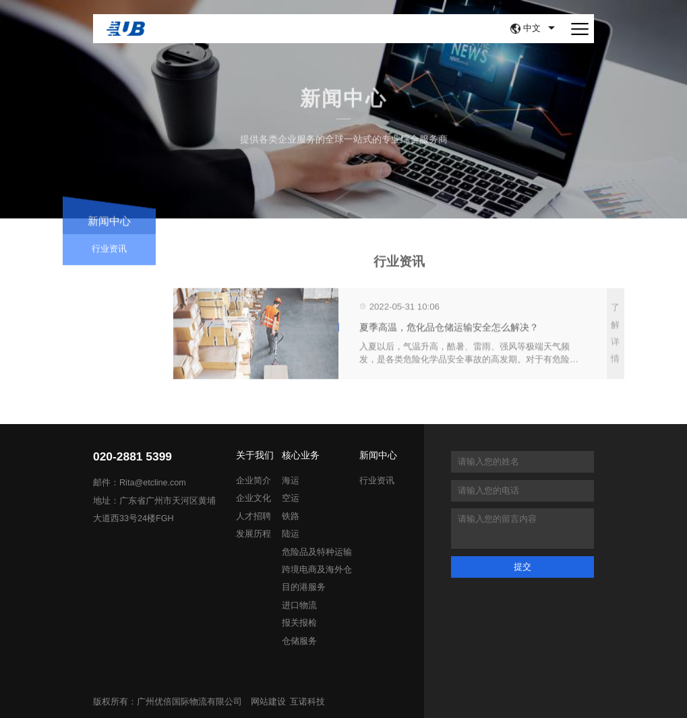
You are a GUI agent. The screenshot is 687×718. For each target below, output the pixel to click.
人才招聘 (253, 516)
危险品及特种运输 (317, 552)
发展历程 (253, 534)
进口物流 (299, 605)
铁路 (290, 516)
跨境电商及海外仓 (317, 569)
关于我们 (255, 455)
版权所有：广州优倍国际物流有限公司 (167, 702)
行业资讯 (109, 254)
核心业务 (301, 455)
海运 (290, 480)
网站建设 (268, 702)
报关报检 (299, 623)
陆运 (290, 534)
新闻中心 (378, 455)
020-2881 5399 (132, 456)
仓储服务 (299, 641)
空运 (290, 498)
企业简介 (253, 480)
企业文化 (253, 498)
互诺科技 (307, 702)
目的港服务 (304, 587)
